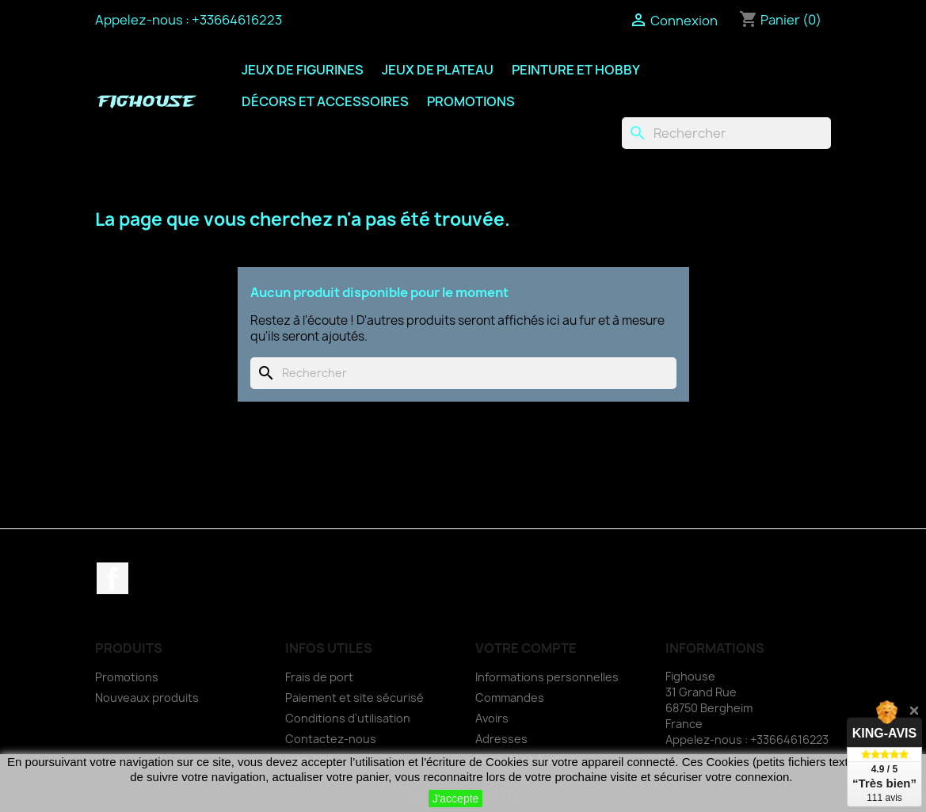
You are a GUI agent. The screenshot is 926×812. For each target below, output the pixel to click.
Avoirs (492, 718)
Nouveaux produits (147, 697)
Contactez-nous (330, 738)
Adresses (501, 738)
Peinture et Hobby (576, 69)
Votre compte (526, 648)
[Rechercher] (726, 133)
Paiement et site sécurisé (354, 697)
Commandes (509, 697)
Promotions (471, 101)
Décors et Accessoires (325, 101)
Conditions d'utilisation (347, 718)
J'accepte (456, 798)
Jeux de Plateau (437, 69)
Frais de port (319, 676)
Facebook (112, 578)
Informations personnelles (547, 676)
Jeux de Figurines (303, 69)
